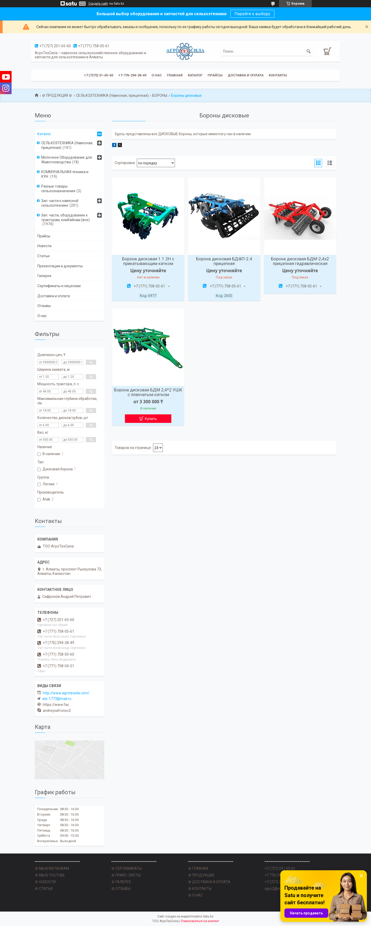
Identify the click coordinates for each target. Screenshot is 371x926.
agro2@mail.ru (277, 889)
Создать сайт (98, 3)
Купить (151, 419)
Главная (175, 75)
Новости (44, 246)
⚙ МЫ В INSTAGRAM (52, 868)
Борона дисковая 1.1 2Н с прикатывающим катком (148, 261)
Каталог (195, 75)
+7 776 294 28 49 (278, 875)
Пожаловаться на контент (200, 921)
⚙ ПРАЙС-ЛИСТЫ (126, 875)
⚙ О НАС (195, 895)
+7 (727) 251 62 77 (280, 882)
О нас (156, 75)
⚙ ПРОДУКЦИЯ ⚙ (57, 95)
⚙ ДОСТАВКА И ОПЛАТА (209, 882)
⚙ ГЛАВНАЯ (198, 868)
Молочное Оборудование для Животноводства (66, 159)
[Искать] (309, 51)
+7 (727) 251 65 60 (280, 868)
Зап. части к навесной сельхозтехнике (59, 203)
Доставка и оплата (246, 75)
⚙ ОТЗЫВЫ (120, 889)
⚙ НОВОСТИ (45, 882)
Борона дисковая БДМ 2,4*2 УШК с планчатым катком (148, 392)
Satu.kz (208, 916)
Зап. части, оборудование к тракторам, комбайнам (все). (65, 217)
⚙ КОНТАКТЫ (200, 889)
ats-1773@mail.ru (56, 699)
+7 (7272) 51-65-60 (98, 75)
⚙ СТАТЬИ (44, 889)
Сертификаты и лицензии (59, 286)
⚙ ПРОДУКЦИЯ (201, 875)
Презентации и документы (60, 266)
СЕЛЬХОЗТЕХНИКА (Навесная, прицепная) (112, 95)
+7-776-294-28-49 (132, 75)
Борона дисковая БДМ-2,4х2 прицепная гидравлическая (300, 261)
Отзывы (44, 306)
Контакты (278, 75)
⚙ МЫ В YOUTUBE (50, 875)
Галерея (44, 276)
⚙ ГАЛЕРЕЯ (121, 882)
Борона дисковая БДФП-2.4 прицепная (224, 261)
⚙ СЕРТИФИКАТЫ (126, 868)
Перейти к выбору (252, 13)
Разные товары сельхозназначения (58, 188)
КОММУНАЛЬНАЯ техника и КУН (64, 174)
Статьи (43, 256)
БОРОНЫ (159, 95)
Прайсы (215, 75)
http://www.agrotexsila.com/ (66, 693)
